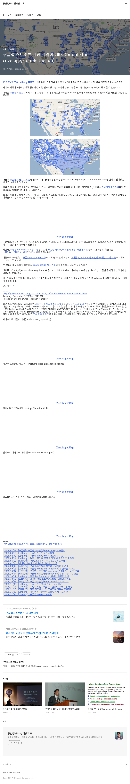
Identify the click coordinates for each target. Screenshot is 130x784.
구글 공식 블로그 (18, 92)
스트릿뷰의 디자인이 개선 (15, 252)
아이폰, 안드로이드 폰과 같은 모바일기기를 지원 (93, 257)
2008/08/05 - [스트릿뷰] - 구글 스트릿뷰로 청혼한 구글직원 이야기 (36, 566)
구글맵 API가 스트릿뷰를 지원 (24, 249)
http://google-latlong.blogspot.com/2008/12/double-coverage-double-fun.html (45, 293)
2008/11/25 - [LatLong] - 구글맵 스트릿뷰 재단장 (28, 594)
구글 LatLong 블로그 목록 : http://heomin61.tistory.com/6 (32, 543)
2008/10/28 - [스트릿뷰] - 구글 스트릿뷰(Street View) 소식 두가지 (36, 581)
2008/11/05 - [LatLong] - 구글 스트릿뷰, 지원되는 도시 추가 (33, 584)
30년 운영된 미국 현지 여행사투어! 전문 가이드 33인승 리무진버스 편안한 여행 (43, 636)
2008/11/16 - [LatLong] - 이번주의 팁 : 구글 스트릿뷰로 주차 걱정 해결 (38, 586)
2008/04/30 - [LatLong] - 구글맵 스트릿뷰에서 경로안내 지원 (33, 555)
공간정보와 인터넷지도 (13, 3)
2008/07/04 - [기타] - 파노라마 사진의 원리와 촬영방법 (30, 563)
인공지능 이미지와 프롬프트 (11, 772)
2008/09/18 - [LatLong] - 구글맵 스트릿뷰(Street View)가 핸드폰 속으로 (39, 568)
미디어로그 (19, 15)
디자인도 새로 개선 (77, 304)
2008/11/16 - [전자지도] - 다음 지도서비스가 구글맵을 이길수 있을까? (37, 589)
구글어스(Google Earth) (34, 257)
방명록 (39, 15)
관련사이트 (7, 764)
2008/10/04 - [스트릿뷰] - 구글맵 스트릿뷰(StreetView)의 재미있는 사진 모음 (41, 571)
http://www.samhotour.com (19, 629)
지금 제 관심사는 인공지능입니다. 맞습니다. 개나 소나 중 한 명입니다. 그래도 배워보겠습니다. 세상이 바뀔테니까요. (55, 737)
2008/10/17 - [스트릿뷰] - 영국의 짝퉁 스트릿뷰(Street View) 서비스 (37, 578)
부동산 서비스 (54, 249)
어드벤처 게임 (69, 249)
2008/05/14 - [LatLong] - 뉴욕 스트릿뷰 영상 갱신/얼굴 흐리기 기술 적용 (39, 558)
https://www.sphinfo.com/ (18, 608)
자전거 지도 (82, 249)
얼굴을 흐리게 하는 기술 (44, 265)
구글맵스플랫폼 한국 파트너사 (22, 612)
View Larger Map (65, 236)
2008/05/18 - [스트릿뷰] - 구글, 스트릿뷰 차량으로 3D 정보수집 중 (36, 560)
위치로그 (29, 15)
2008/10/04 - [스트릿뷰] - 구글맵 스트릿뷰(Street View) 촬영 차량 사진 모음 (41, 573)
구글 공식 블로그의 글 (20, 179)
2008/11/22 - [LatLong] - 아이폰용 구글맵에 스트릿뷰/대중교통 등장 (37, 591)
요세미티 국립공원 (110, 187)
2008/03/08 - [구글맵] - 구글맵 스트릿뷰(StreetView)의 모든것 (34, 550)
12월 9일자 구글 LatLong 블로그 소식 (21, 82)
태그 (9, 15)
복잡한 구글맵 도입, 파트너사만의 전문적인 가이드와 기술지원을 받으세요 (41, 616)
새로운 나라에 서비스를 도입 (48, 304)
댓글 (4, 720)
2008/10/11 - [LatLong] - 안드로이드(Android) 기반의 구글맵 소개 (36, 576)
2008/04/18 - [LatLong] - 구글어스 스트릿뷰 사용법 (29, 553)
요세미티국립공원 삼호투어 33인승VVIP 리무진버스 (33, 633)
